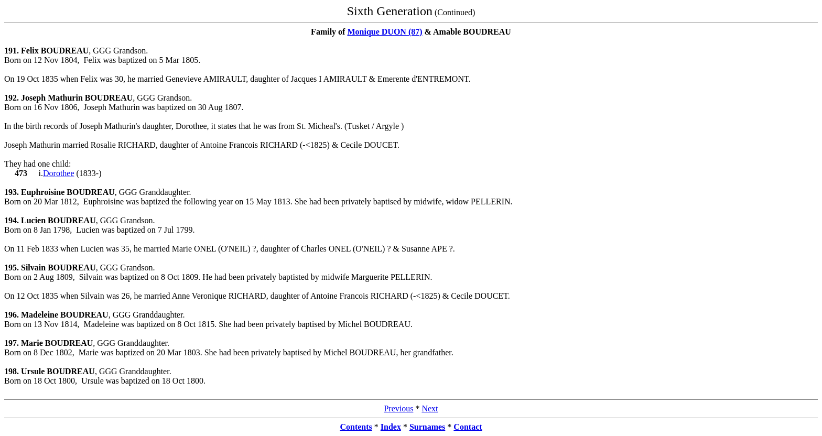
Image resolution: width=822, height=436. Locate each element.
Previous (398, 408)
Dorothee (58, 173)
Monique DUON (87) (384, 31)
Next (429, 408)
